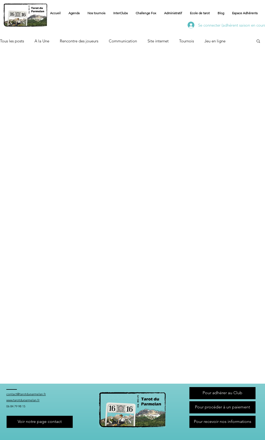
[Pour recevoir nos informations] (222, 422)
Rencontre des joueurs (79, 40)
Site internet (158, 40)
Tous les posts (12, 40)
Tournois (186, 40)
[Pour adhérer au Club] (222, 393)
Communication (123, 40)
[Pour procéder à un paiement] (222, 407)
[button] (173, 13)
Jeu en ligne (214, 40)
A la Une (42, 40)
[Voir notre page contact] (40, 422)
